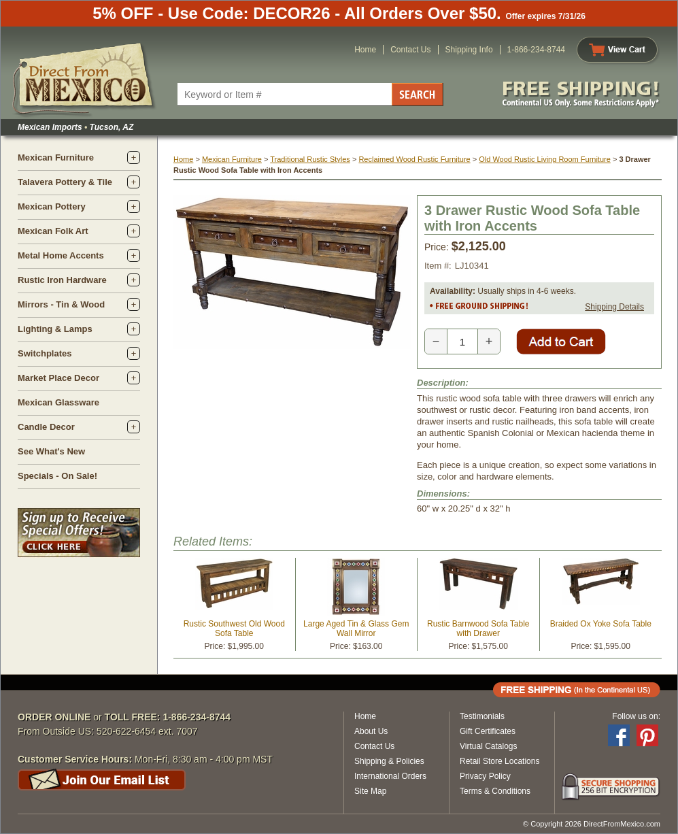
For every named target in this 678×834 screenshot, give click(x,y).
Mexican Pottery (52, 206)
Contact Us (410, 49)
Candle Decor (46, 427)
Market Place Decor (58, 378)
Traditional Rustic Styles (310, 159)
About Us (371, 731)
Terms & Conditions (495, 791)
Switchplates (44, 353)
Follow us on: (636, 716)
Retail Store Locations (499, 761)
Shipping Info (469, 49)
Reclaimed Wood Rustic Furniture (414, 159)
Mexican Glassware (58, 402)
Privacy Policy (485, 776)
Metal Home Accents (61, 255)
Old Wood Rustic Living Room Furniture (545, 159)
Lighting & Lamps (55, 329)
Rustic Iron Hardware (62, 280)
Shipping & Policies (389, 761)
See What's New (51, 451)
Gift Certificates (487, 731)
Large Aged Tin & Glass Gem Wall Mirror (356, 628)
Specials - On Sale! (57, 476)
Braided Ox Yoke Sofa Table (600, 624)
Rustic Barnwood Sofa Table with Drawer (478, 628)
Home (365, 49)
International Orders (390, 776)
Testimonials (482, 716)
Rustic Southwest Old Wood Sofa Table (234, 628)
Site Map (370, 791)
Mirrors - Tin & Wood (61, 304)
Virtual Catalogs (489, 746)
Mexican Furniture (56, 157)
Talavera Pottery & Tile (65, 182)
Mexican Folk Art (53, 231)
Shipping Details (614, 307)
